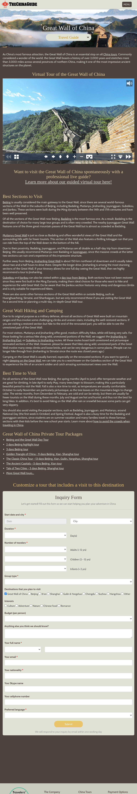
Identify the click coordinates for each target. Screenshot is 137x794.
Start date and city (14, 514)
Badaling (66, 219)
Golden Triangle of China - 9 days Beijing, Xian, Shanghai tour (42, 454)
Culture (9, 605)
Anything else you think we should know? (26, 626)
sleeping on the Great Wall (25, 360)
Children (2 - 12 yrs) (80, 559)
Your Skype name (13, 683)
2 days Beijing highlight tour (22, 444)
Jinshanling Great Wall (48, 261)
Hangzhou (114, 594)
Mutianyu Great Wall (15, 235)
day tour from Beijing (74, 277)
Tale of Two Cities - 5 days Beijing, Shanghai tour (35, 468)
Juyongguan (80, 252)
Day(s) (73, 535)
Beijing (7, 202)
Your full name (12, 642)
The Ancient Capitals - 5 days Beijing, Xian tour (34, 463)
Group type (10, 576)
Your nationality (13, 670)
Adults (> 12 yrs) (78, 549)
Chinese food (48, 605)
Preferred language (14, 709)
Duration (9, 528)
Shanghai (53, 594)
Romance (64, 605)
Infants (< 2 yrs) (78, 569)
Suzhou (101, 594)
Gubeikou (8, 277)
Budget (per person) (15, 613)
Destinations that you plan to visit (22, 589)
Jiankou (24, 277)
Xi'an (43, 594)
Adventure (22, 605)
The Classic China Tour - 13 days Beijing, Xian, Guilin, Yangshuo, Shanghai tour (52, 458)
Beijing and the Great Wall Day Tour (27, 439)
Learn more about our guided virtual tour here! (68, 181)
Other (125, 594)
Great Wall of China (16, 594)
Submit (68, 724)
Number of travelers (15, 542)
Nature (35, 605)
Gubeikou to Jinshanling (40, 340)
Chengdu (89, 594)
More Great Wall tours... (20, 473)
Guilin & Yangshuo (71, 594)
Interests (9, 601)
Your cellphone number (17, 696)
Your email (10, 656)
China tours (110, 54)
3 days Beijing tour (17, 449)
